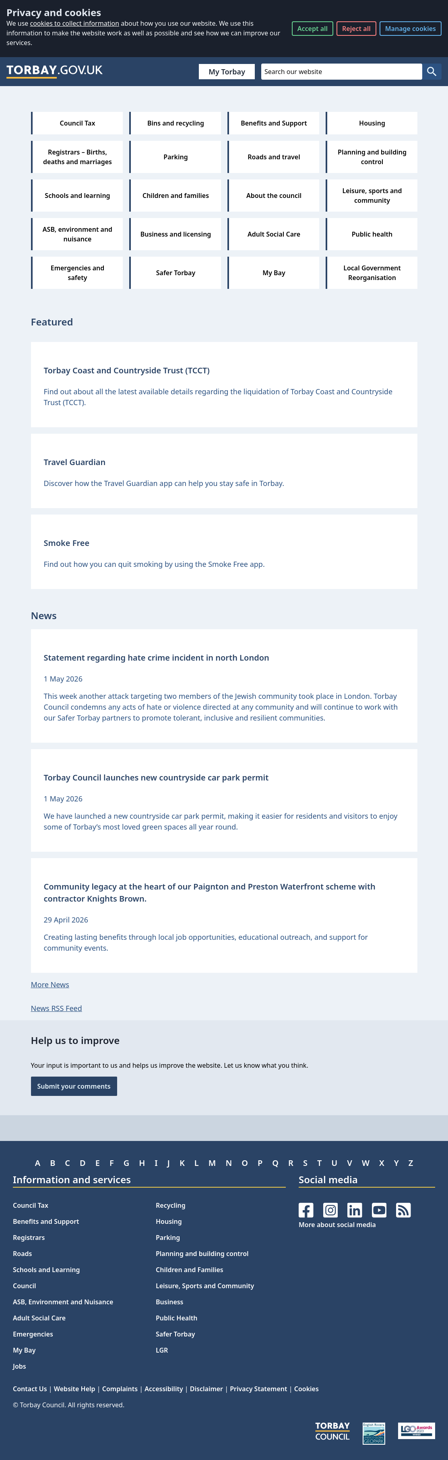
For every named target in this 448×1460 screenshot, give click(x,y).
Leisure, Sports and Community (205, 1285)
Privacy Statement (258, 1388)
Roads (22, 1253)
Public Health (176, 1318)
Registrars (29, 1237)
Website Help (74, 1388)
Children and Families (189, 1269)
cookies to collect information (74, 23)
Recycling (171, 1205)
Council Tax (30, 1205)
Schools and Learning (46, 1269)
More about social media (337, 1224)
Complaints (120, 1388)
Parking (168, 1237)
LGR (162, 1350)
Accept (312, 28)
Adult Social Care (39, 1318)
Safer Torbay (175, 1334)
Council (24, 1285)
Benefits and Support (46, 1221)
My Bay (24, 1350)
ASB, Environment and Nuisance (63, 1301)
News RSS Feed (56, 1008)
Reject (356, 28)
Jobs (19, 1366)
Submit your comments (74, 1086)
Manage (410, 28)
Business (170, 1301)
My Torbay (227, 71)
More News (50, 984)
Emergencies (33, 1334)
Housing (169, 1221)
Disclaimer (206, 1388)
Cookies (306, 1388)
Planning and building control (202, 1253)
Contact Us (30, 1388)
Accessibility (164, 1388)
